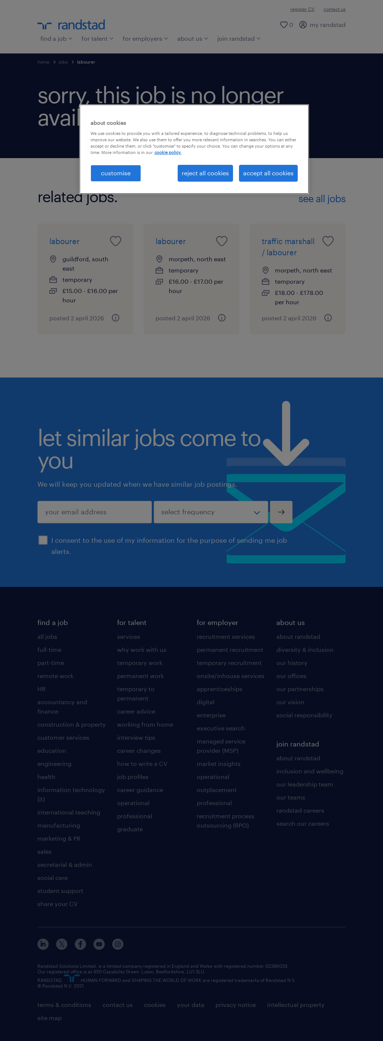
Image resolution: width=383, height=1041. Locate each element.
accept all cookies (268, 172)
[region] (194, 149)
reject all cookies (205, 172)
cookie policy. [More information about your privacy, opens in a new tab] (167, 152)
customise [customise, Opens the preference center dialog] (116, 172)
